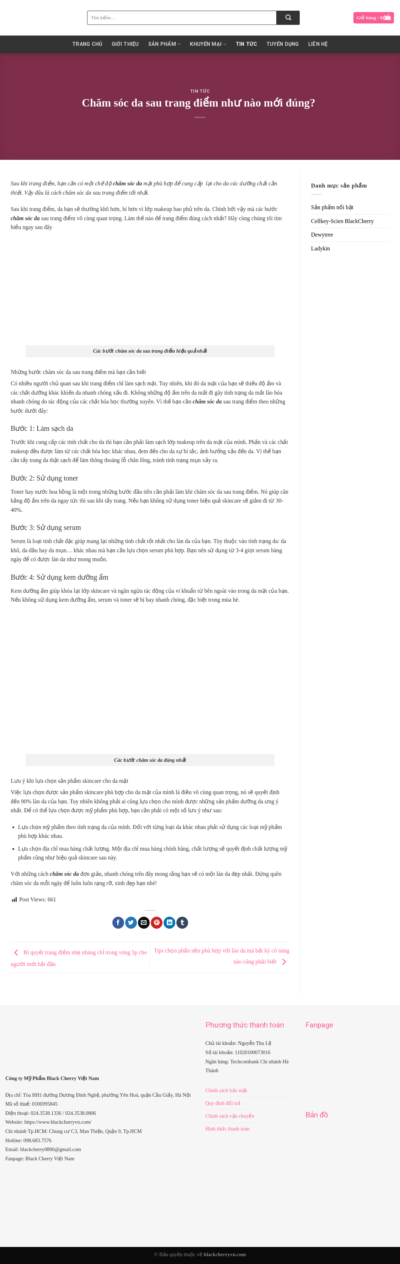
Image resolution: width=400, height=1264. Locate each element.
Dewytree (322, 235)
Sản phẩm (164, 44)
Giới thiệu (125, 44)
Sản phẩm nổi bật (332, 207)
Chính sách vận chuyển (230, 1116)
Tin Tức (246, 44)
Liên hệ (318, 44)
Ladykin (320, 248)
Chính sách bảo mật (226, 1090)
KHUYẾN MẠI (208, 44)
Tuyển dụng (282, 44)
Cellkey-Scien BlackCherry (342, 221)
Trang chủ (87, 44)
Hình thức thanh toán (228, 1129)
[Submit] (288, 18)
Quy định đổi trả (223, 1103)
